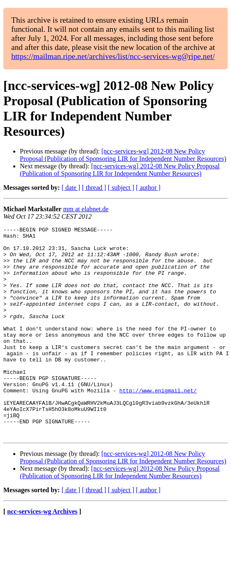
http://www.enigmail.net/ (158, 423)
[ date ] (71, 187)
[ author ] (148, 187)
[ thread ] (94, 187)
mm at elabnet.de (86, 208)
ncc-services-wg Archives (42, 553)
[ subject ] (121, 187)
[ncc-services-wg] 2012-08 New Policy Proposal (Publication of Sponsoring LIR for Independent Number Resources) (123, 155)
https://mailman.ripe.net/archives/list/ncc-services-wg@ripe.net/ (112, 56)
